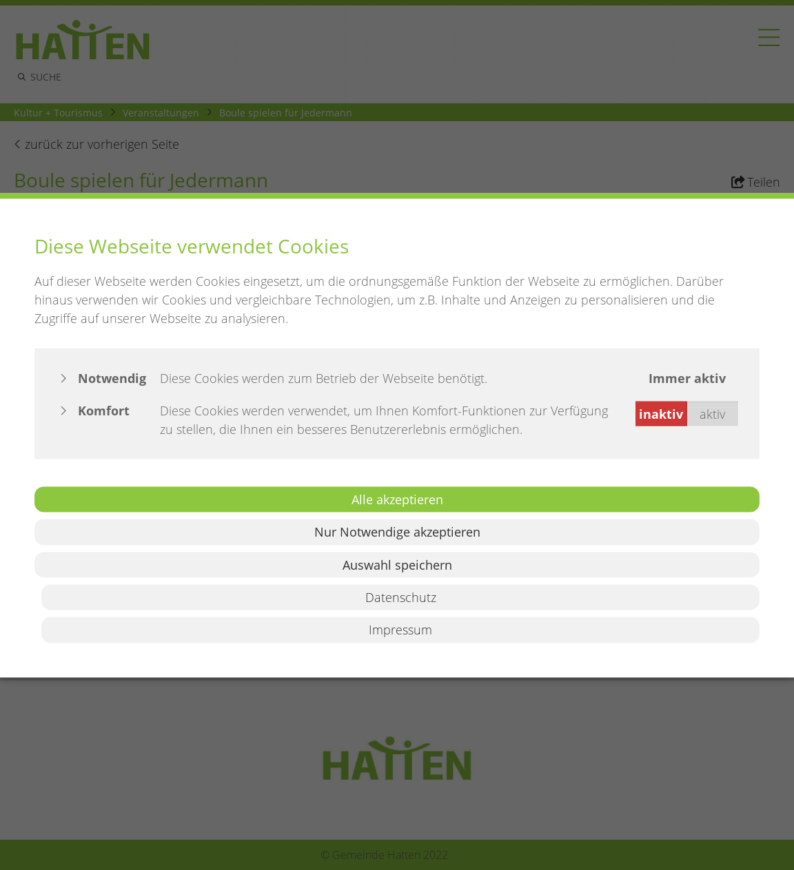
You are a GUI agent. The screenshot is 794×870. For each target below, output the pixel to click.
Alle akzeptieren (397, 498)
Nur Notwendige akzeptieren (397, 532)
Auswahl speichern (397, 564)
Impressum (400, 629)
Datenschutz (400, 597)
